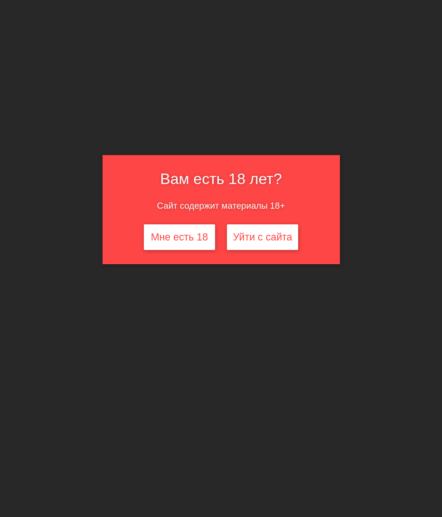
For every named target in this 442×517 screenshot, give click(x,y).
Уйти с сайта (262, 237)
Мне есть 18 (179, 237)
